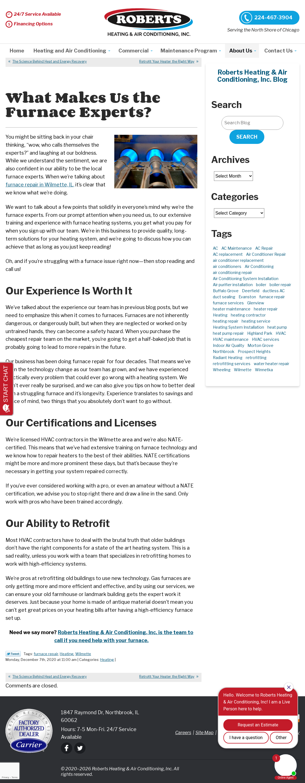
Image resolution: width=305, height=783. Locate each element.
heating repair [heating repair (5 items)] (225, 321)
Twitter (80, 748)
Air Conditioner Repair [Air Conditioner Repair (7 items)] (266, 254)
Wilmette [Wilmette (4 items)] (243, 369)
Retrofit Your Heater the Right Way (166, 61)
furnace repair (46, 654)
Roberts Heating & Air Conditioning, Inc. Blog (252, 75)
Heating (67, 654)
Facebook (66, 748)
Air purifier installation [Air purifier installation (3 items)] (233, 284)
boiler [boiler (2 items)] (261, 284)
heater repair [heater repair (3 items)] (266, 309)
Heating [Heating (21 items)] (220, 315)
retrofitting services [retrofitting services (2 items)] (231, 363)
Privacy (5, 777)
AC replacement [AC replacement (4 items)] (228, 254)
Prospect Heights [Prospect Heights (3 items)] (254, 351)
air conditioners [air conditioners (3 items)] (227, 266)
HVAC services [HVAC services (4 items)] (265, 339)
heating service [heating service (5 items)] (256, 321)
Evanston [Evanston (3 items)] (247, 296)
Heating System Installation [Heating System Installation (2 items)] (238, 327)
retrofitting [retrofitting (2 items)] (256, 357)
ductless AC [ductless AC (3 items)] (274, 290)
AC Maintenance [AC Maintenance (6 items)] (236, 248)
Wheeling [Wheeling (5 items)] (222, 369)
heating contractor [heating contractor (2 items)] (248, 315)
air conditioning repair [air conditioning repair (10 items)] (232, 272)
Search (246, 137)
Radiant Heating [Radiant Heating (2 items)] (227, 357)
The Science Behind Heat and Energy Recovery (49, 61)
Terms (15, 777)
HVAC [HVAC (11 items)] (281, 333)
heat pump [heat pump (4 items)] (277, 327)
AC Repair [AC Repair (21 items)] (264, 248)
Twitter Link (13, 654)
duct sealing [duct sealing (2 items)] (224, 296)
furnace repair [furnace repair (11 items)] (272, 296)
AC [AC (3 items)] (215, 248)
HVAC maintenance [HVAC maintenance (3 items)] (231, 339)
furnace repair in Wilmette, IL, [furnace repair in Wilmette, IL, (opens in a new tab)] (40, 185)
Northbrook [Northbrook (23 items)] (223, 351)
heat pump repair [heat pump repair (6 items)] (228, 333)
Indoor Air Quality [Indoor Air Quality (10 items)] (228, 345)
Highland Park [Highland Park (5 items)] (259, 333)
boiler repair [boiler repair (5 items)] (280, 284)
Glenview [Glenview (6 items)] (255, 302)
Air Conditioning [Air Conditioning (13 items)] (259, 266)
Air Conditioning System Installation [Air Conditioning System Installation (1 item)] (245, 278)
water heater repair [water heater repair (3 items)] (271, 363)
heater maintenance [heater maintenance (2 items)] (231, 309)
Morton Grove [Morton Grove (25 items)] (260, 345)
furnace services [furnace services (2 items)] (228, 302)
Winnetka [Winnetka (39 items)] (264, 369)
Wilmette (83, 654)
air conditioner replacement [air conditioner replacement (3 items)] (238, 260)
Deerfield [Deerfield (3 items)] (250, 290)
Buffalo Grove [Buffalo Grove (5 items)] (226, 290)
